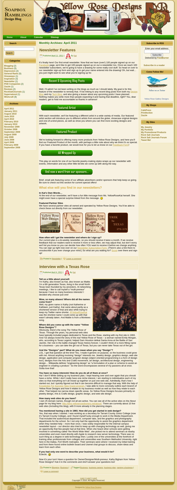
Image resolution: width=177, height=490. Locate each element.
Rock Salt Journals (150, 135)
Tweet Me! (146, 140)
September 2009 (12, 132)
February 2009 (11, 145)
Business (8, 68)
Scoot (114, 250)
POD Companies (12, 84)
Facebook (44, 65)
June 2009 (9, 140)
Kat (75, 56)
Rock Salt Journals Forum (154, 137)
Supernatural (10, 94)
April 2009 (9, 142)
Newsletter (9, 81)
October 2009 (10, 129)
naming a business (125, 468)
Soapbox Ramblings (18, 12)
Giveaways (9, 76)
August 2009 (10, 134)
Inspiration (9, 79)
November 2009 (12, 127)
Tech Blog (57, 94)
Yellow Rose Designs (93, 487)
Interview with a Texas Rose (64, 267)
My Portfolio (147, 130)
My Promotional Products (153, 132)
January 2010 (10, 124)
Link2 (88, 478)
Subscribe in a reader (154, 65)
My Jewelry (146, 127)
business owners (96, 468)
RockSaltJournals (13, 92)
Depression (9, 71)
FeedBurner (163, 58)
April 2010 (9, 119)
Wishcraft (9, 97)
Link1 (82, 478)
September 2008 (12, 147)
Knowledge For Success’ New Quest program (62, 386)
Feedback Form (121, 145)
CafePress (146, 110)
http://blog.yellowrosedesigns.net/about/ (82, 403)
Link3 (94, 478)
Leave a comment (73, 259)
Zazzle (7, 86)
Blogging (8, 66)
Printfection (147, 113)
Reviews (8, 89)
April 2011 (9, 108)
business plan (110, 468)
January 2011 (10, 111)
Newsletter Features (57, 50)
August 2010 (10, 114)
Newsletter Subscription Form (92, 248)
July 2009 (8, 137)
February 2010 (11, 121)
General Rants (11, 73)
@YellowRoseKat (78, 312)
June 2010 (9, 116)
